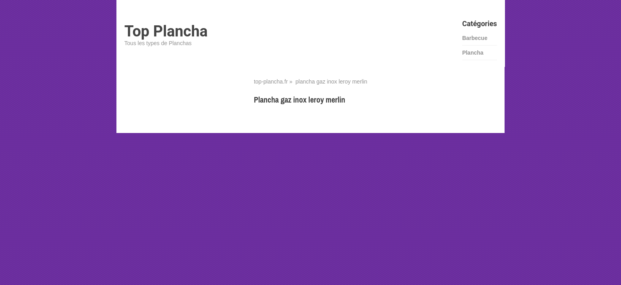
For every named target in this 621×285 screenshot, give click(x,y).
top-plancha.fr (271, 81)
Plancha (473, 52)
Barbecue (475, 38)
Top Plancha (166, 31)
